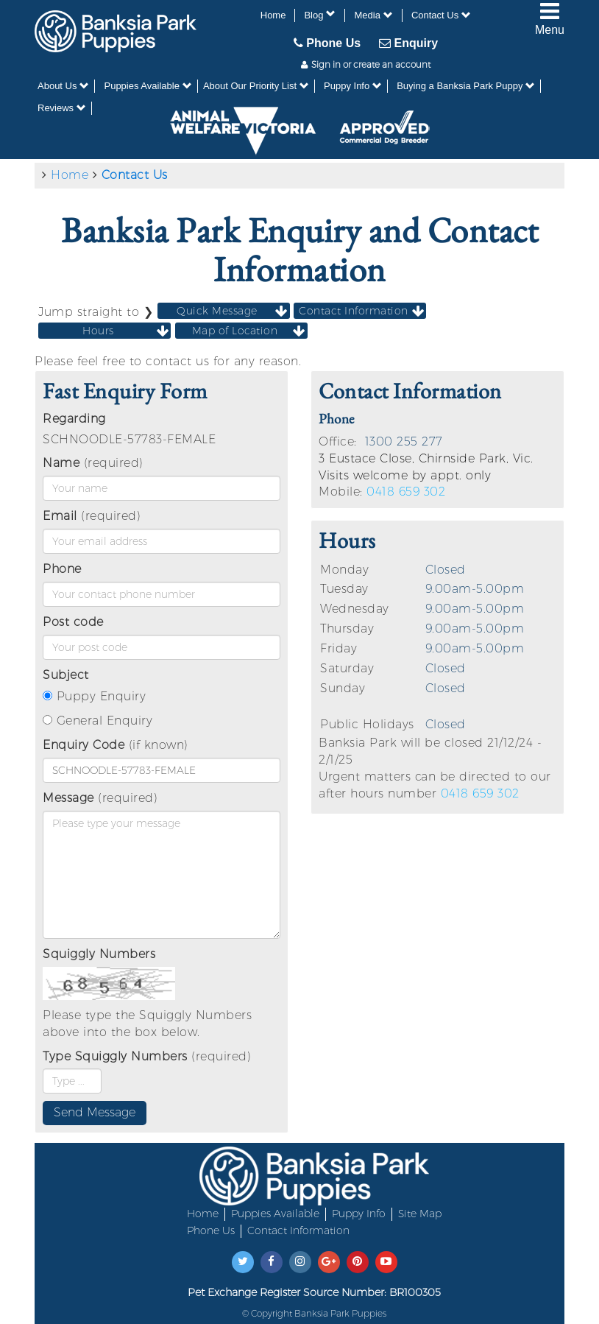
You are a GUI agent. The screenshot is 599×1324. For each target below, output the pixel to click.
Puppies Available (147, 85)
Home (273, 15)
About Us (63, 85)
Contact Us (441, 15)
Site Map (420, 1213)
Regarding (74, 419)
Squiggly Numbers (99, 954)
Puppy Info (353, 85)
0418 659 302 (405, 492)
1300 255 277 (404, 441)
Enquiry (408, 43)
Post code (73, 622)
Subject (66, 675)
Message (68, 798)
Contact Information (298, 1230)
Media (373, 15)
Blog (320, 15)
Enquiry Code (83, 745)
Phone (62, 569)
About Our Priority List (256, 85)
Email (60, 516)
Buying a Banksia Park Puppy (466, 85)
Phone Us (327, 43)
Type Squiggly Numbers (115, 1056)
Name (61, 463)
